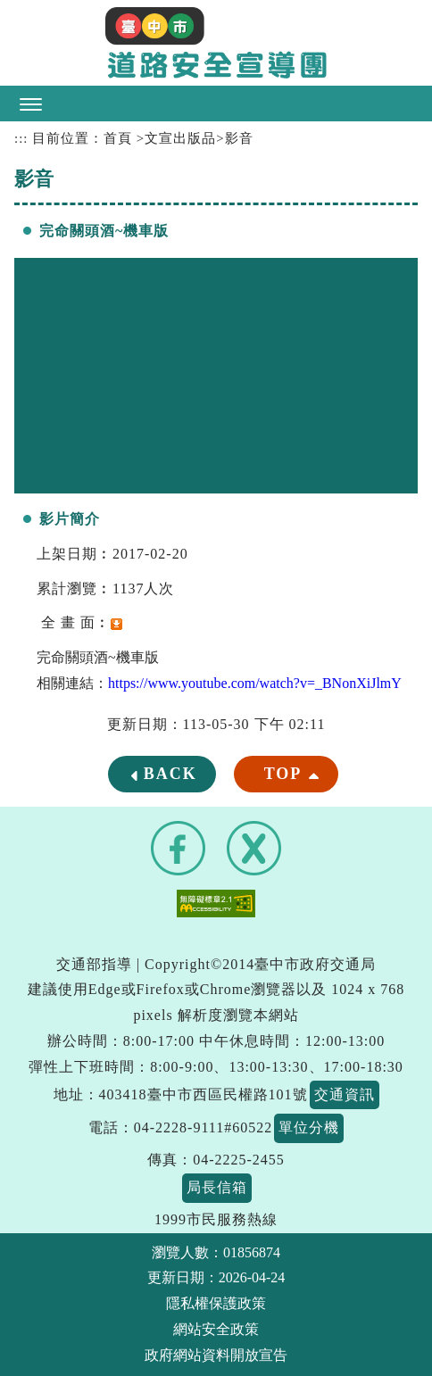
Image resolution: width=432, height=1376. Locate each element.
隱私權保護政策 (216, 1303)
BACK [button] (170, 774)
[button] (216, 103)
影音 (239, 138)
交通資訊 (344, 1094)
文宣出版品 (180, 138)
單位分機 (308, 1127)
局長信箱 (217, 1187)
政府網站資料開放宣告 (216, 1355)
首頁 (118, 138)
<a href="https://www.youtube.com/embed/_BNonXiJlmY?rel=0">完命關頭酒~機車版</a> (216, 375)
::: (21, 138)
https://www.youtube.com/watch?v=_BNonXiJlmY (255, 683)
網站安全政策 (216, 1329)
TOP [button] (283, 774)
